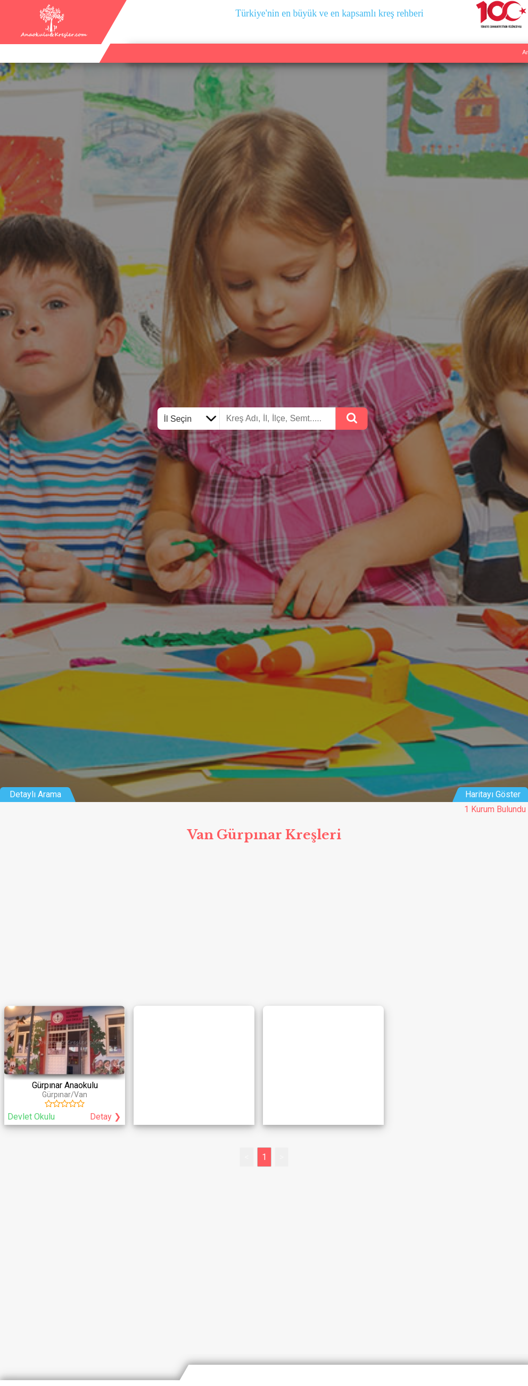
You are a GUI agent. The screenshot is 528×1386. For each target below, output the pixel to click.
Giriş (517, 40)
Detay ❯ (105, 1117)
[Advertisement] (264, 927)
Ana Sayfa (411, 40)
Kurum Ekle (452, 40)
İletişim (489, 40)
